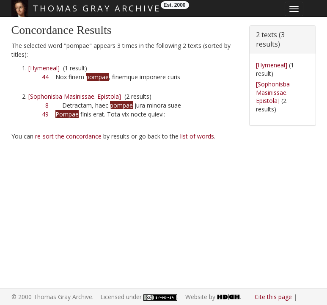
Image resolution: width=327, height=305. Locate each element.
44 (45, 77)
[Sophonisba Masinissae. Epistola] (74, 96)
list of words (197, 136)
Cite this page (273, 297)
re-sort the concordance (68, 136)
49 (45, 114)
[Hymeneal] (44, 68)
